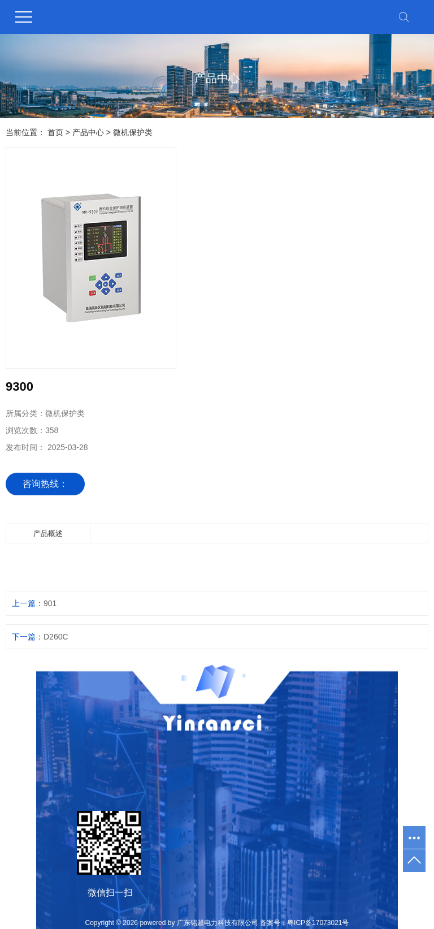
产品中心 (88, 132)
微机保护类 (133, 132)
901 (50, 603)
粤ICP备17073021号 (318, 923)
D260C (56, 636)
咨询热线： (45, 484)
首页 (55, 132)
